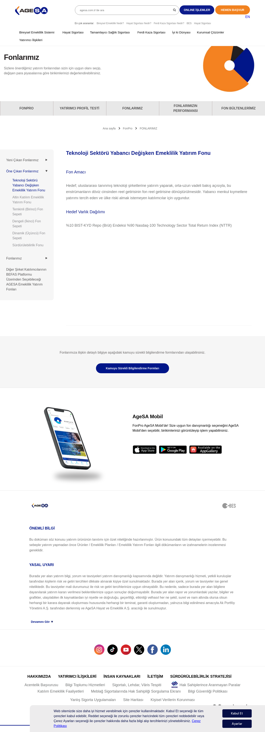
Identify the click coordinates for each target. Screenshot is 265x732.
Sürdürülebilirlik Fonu (27, 245)
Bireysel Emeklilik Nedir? (110, 23)
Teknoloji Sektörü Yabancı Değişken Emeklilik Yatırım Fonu (28, 185)
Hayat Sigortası (202, 23)
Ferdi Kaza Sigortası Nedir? (169, 23)
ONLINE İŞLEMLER (197, 10)
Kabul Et (237, 713)
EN (247, 17)
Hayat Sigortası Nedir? (138, 23)
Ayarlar (237, 723)
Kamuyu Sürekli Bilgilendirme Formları (132, 368)
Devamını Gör (42, 621)
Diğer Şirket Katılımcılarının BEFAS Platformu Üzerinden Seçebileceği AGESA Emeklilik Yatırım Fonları (26, 279)
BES (189, 23)
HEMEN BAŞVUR (232, 10)
